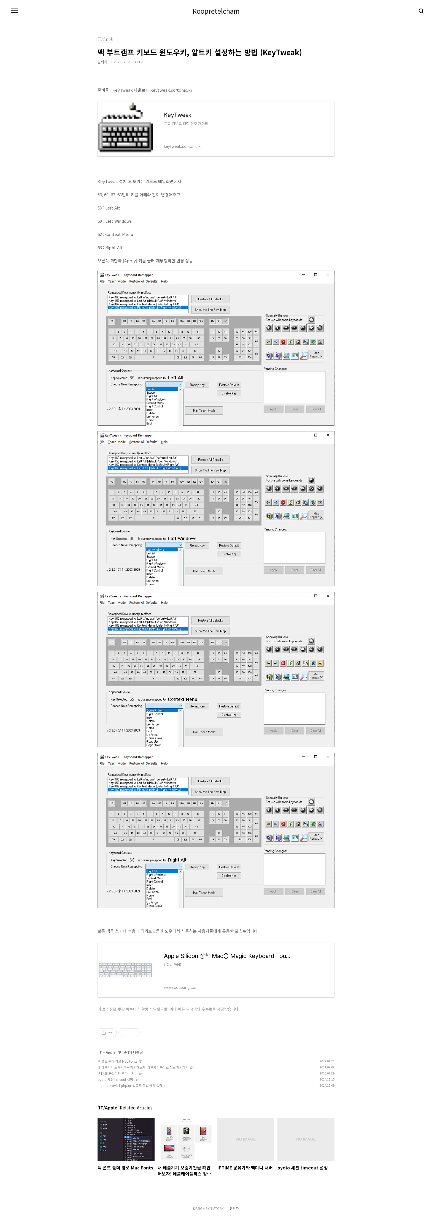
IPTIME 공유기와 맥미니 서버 (117, 1073)
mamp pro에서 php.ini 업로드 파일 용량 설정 (130, 1085)
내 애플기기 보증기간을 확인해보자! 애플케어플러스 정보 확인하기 (143, 1067)
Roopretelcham (216, 11)
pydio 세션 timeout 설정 (115, 1079)
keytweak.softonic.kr (171, 90)
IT (100, 1052)
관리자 (234, 1208)
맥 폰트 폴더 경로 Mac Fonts (117, 1061)
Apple (110, 1052)
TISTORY (217, 1208)
